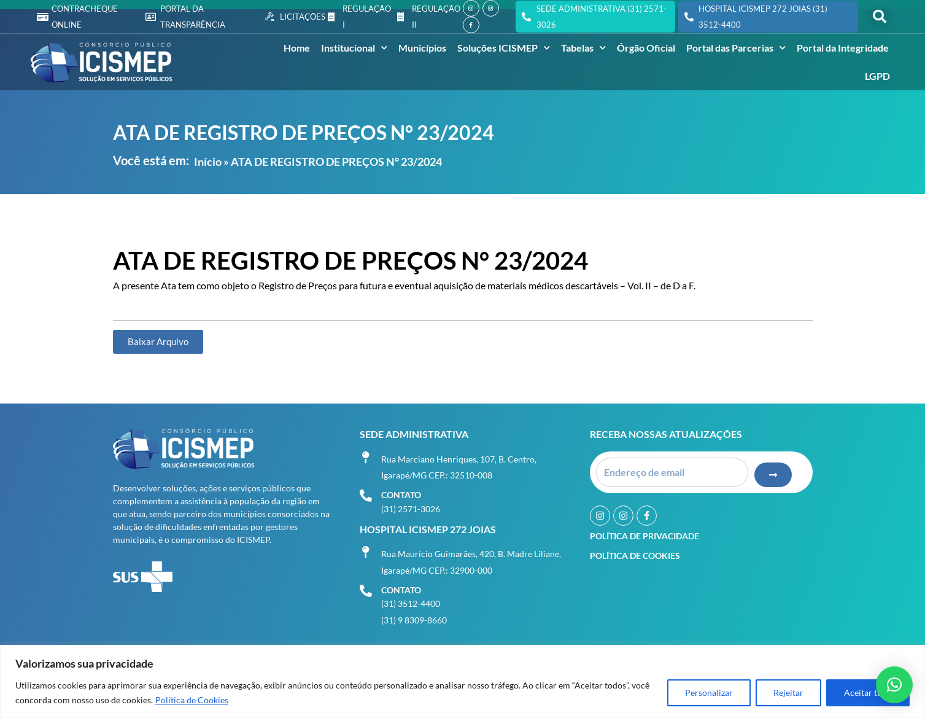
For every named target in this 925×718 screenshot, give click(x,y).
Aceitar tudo (868, 692)
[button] (879, 16)
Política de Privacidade (644, 535)
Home (297, 47)
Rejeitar (788, 692)
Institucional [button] (354, 47)
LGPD (877, 76)
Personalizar (709, 692)
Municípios (422, 47)
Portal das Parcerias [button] (736, 47)
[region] (462, 681)
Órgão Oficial (646, 47)
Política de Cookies (191, 700)
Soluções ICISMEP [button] (503, 47)
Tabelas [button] (583, 47)
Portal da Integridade (843, 47)
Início (208, 161)
